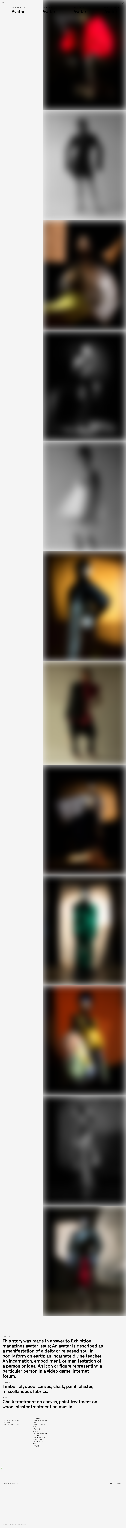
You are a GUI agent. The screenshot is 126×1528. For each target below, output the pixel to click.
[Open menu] (3, 3)
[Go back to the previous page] (122, 3)
